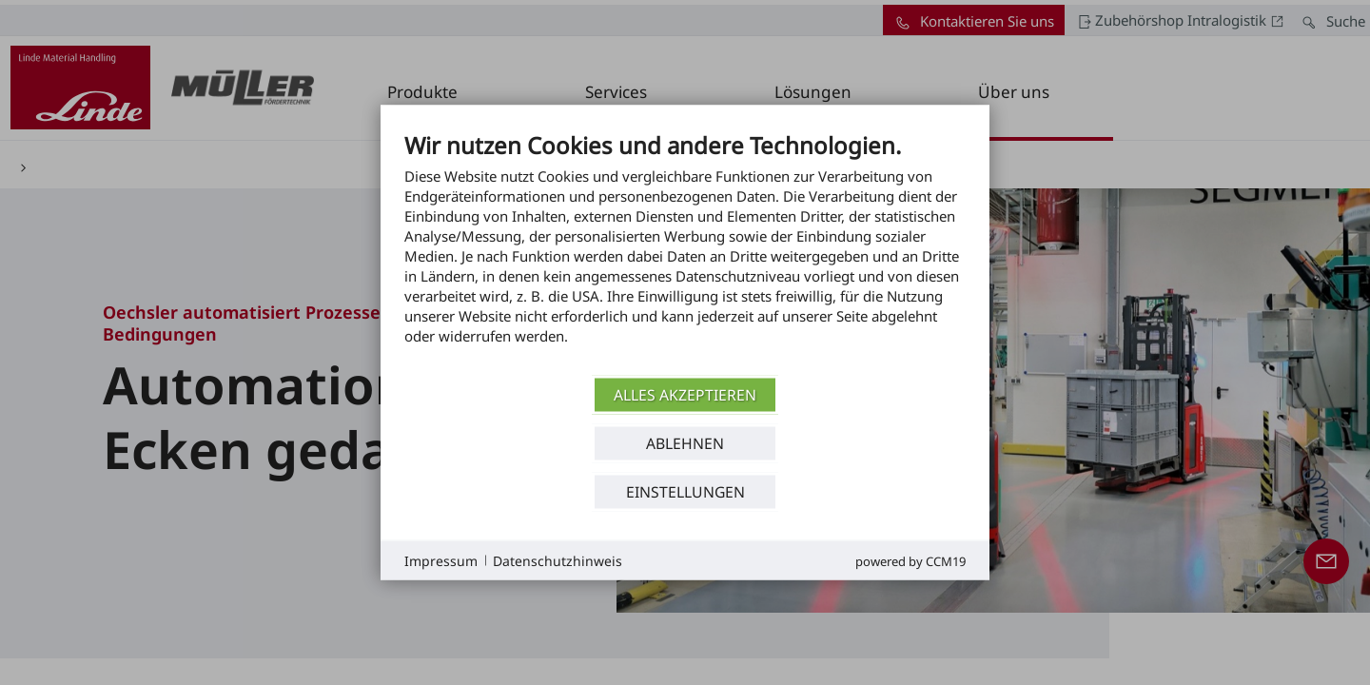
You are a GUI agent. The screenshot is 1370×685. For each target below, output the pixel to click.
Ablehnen (685, 442)
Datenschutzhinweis (557, 560)
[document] (685, 252)
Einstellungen (685, 490)
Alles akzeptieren (685, 393)
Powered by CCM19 (910, 561)
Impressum (441, 560)
